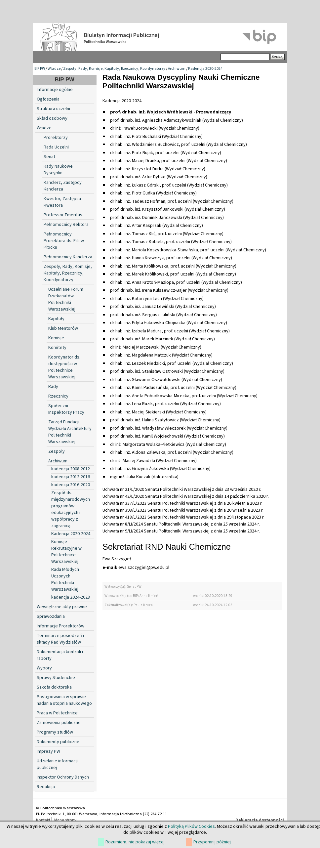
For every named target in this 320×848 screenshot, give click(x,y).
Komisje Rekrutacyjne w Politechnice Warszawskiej (66, 551)
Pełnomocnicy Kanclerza (68, 257)
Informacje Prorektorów (60, 626)
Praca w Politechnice (57, 713)
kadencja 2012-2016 (70, 477)
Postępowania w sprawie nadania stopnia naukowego (64, 700)
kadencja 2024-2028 (70, 597)
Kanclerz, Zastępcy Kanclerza (63, 185)
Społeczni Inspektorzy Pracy (66, 409)
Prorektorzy (56, 137)
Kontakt (43, 820)
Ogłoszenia (48, 99)
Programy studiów (55, 732)
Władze (54, 68)
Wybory (44, 668)
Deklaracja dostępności (259, 820)
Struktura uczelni (53, 109)
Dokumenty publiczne (58, 742)
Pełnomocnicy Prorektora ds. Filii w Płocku (64, 241)
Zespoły (56, 451)
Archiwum (176, 68)
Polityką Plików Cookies (191, 826)
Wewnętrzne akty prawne (62, 607)
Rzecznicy (58, 396)
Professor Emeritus (63, 215)
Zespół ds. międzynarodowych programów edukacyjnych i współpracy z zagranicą (70, 509)
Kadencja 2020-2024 (205, 68)
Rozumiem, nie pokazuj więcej (135, 842)
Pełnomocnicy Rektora (66, 224)
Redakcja (46, 787)
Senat (49, 156)
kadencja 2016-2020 (70, 485)
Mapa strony (65, 820)
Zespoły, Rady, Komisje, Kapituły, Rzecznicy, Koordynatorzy (114, 68)
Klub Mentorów (63, 328)
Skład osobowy (52, 118)
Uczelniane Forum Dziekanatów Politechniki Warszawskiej (65, 299)
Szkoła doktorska (54, 687)
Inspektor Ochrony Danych (63, 777)
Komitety (57, 347)
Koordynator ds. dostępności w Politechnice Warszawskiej (64, 367)
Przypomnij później (212, 842)
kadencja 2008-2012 (70, 469)
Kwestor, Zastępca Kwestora (62, 202)
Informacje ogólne (55, 89)
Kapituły (56, 319)
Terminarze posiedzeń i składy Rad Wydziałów (60, 639)
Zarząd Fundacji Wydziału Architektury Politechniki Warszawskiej (70, 432)
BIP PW (39, 68)
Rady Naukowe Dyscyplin (58, 169)
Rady (53, 386)
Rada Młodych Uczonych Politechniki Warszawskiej (65, 579)
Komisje (56, 338)
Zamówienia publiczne (59, 722)
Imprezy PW (48, 751)
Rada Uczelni (56, 147)
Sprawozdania (51, 616)
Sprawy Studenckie (56, 677)
